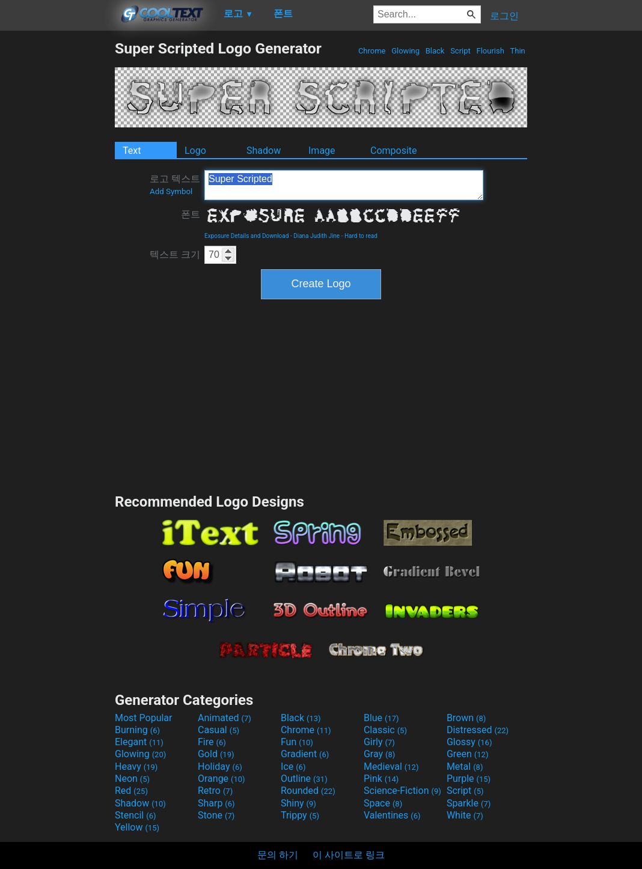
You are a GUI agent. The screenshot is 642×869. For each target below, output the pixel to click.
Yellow (137, 827)
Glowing (405, 50)
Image (321, 150)
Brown (466, 718)
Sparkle (469, 803)
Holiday (220, 766)
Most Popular (144, 718)
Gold (216, 754)
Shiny (298, 803)
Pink (381, 778)
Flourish (490, 50)
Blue (381, 718)
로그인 (504, 16)
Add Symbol (171, 191)
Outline (304, 778)
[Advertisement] (57, 220)
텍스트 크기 (175, 254)
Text (132, 150)
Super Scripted (343, 185)
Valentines (392, 815)
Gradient (305, 754)
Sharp (216, 803)
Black (434, 50)
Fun (297, 742)
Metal (465, 766)
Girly (379, 742)
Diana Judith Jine (316, 236)
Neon (132, 778)
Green (468, 754)
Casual (218, 730)
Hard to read (361, 236)
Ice (293, 766)
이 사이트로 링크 (349, 855)
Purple (469, 778)
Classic (385, 730)
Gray (379, 754)
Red (131, 790)
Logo (195, 150)
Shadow (263, 150)
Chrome (372, 50)
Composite (393, 150)
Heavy (136, 766)
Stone (216, 815)
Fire (212, 742)
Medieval (391, 766)
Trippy (300, 815)
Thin (517, 50)
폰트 (190, 214)
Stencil (135, 815)
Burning (137, 730)
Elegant (139, 742)
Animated (224, 718)
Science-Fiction (402, 790)
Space (383, 803)
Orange (221, 778)
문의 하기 (277, 855)
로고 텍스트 (175, 184)
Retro (215, 790)
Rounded (308, 790)
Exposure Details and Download (246, 236)
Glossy (469, 742)
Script (460, 50)
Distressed (478, 730)
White (465, 815)
